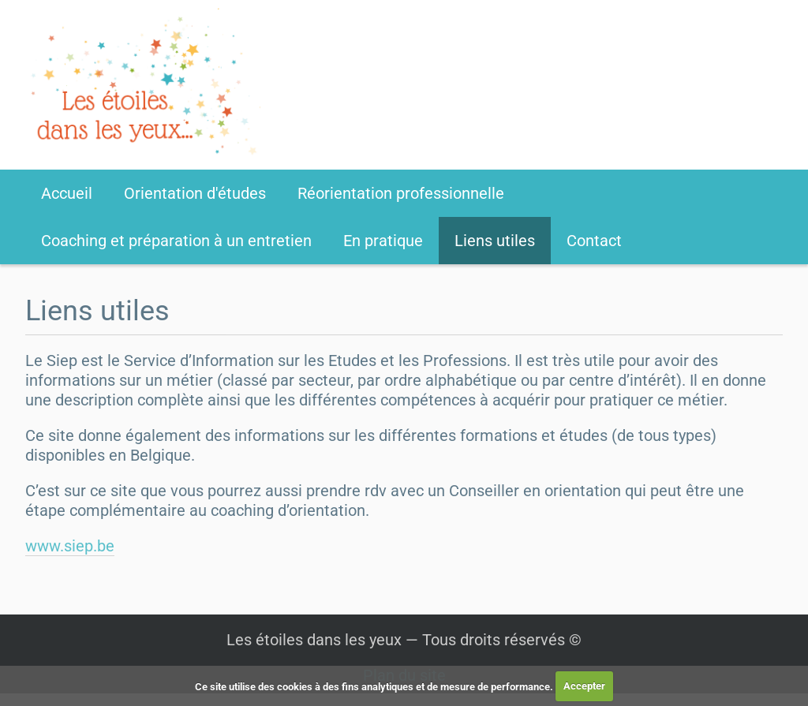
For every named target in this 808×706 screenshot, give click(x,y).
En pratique (383, 240)
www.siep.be (69, 545)
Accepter (584, 686)
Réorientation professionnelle (400, 193)
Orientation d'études (195, 193)
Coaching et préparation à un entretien (176, 240)
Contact (594, 240)
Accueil (66, 193)
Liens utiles (494, 240)
